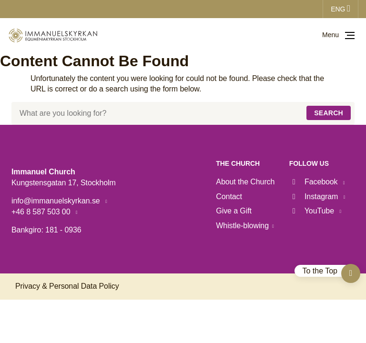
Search (328, 113)
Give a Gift (234, 211)
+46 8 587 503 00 (41, 212)
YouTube (312, 211)
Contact (229, 196)
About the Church (245, 182)
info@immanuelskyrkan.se (56, 201)
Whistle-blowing (242, 226)
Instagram (314, 196)
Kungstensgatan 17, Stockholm (63, 183)
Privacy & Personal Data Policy (67, 286)
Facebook (314, 182)
